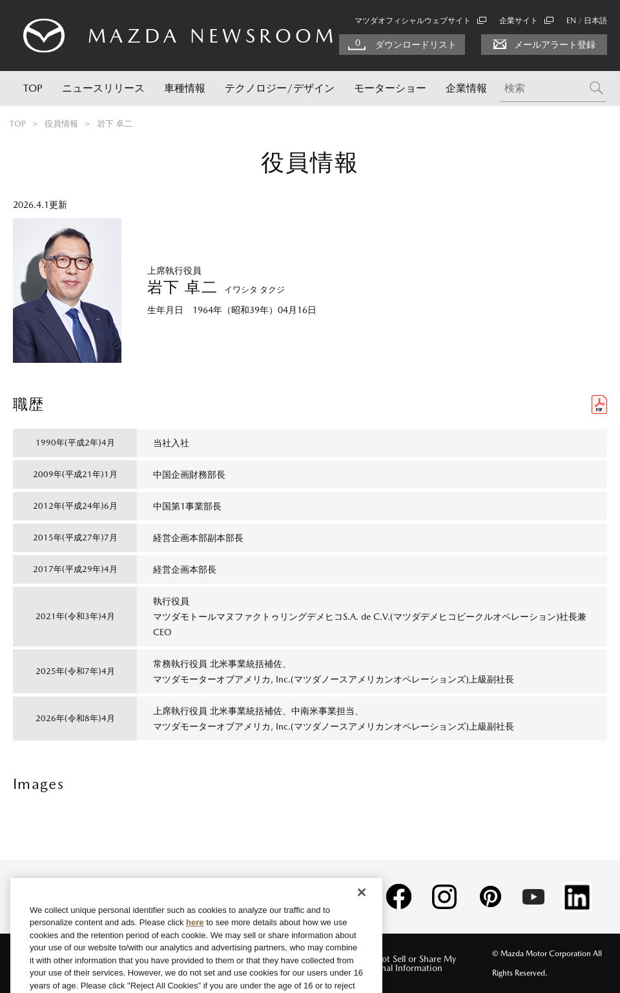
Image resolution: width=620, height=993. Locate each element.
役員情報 (61, 123)
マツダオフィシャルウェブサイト (420, 20)
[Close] (361, 916)
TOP (33, 88)
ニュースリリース (103, 88)
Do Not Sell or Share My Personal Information (408, 963)
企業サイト (526, 20)
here (194, 947)
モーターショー (390, 88)
